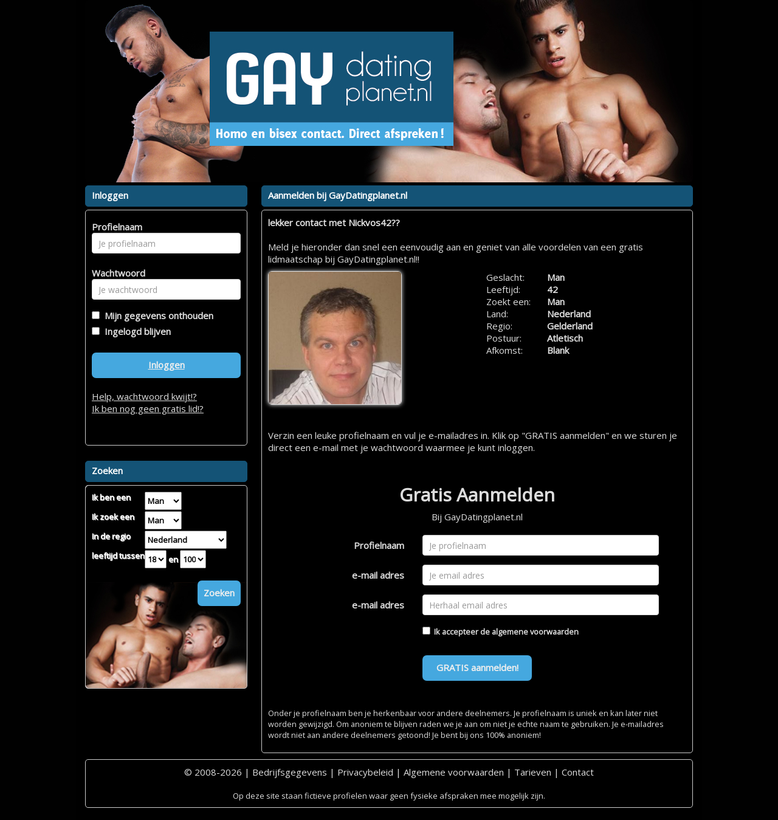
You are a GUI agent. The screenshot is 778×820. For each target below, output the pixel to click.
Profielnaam (379, 545)
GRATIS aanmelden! (477, 667)
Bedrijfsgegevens (289, 772)
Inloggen (166, 365)
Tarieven (532, 772)
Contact (578, 772)
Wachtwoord (115, 273)
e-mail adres (378, 575)
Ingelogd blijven (135, 331)
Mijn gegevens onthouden (156, 315)
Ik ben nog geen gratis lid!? (148, 408)
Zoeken (219, 593)
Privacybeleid (365, 772)
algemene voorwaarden (535, 631)
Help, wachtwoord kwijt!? (144, 396)
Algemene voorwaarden (454, 772)
